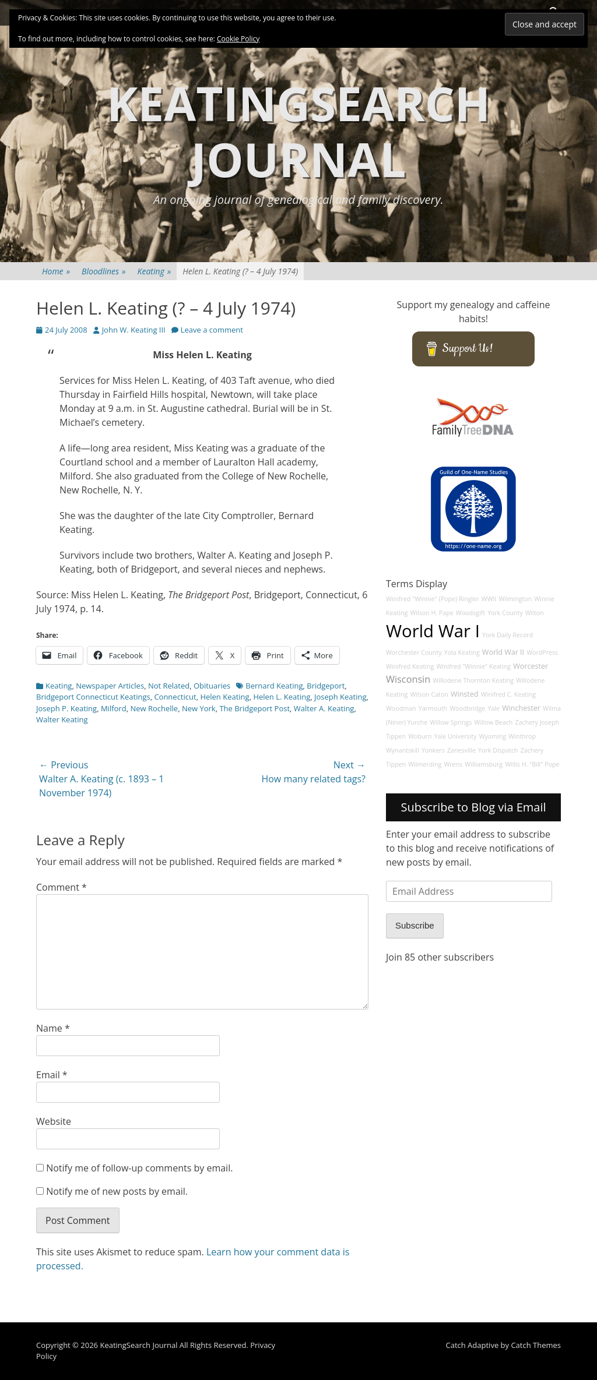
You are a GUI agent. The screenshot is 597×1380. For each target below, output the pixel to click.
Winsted (465, 694)
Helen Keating (224, 696)
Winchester (521, 708)
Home (56, 271)
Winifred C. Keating (508, 694)
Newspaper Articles (110, 685)
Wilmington (515, 599)
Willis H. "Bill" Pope (532, 764)
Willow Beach (494, 722)
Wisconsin (408, 679)
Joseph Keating (340, 696)
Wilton (534, 613)
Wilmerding (424, 764)
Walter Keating (62, 719)
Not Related (168, 685)
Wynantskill (402, 750)
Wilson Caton (429, 694)
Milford (114, 708)
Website (53, 1121)
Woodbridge (467, 708)
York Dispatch (498, 750)
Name (53, 1028)
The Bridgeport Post (254, 708)
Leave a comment (212, 329)
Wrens (453, 764)
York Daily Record (507, 635)
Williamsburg (484, 764)
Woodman (401, 708)
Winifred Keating (410, 666)
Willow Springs (451, 722)
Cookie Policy (238, 39)
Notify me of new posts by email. (117, 1191)
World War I (433, 631)
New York (199, 708)
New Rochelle (154, 708)
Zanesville (461, 750)
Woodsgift (470, 613)
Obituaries (212, 685)
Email (52, 1074)
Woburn (419, 736)
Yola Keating (462, 652)
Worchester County (414, 652)
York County (504, 613)
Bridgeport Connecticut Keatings (93, 696)
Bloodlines (103, 271)
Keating (154, 271)
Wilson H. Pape (431, 613)
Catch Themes (536, 1345)
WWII (489, 599)
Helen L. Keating (281, 696)
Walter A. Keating (324, 708)
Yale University (455, 736)
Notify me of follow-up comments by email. (139, 1168)
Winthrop (522, 736)
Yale (493, 708)
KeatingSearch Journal (298, 130)
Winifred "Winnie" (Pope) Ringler (432, 599)
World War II (503, 652)
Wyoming (492, 736)
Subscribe (414, 925)
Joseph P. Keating (66, 708)
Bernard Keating (274, 685)
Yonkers (433, 750)
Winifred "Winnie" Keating (473, 666)
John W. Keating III (134, 329)
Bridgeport (326, 685)
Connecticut (175, 696)
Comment (61, 887)
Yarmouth (433, 708)
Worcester (530, 666)
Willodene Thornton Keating (473, 680)
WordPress (542, 652)
